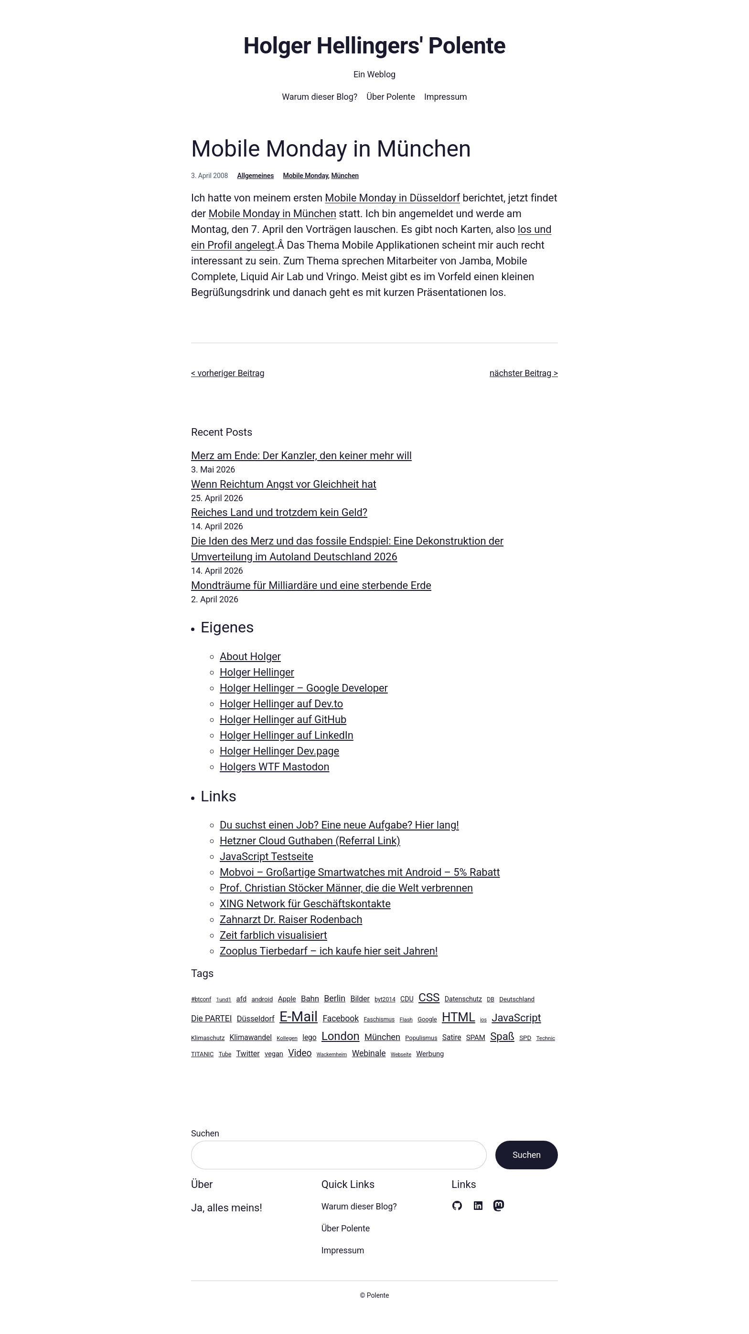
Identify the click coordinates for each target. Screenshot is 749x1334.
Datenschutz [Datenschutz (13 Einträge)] (463, 999)
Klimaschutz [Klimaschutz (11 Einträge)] (208, 1037)
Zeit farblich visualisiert (273, 935)
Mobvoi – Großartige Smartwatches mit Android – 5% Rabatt (360, 872)
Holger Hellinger (257, 672)
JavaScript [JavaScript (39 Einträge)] (516, 1017)
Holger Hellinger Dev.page (279, 751)
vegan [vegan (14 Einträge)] (274, 1054)
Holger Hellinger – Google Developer (304, 688)
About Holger (250, 656)
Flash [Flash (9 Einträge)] (406, 1019)
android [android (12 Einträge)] (262, 999)
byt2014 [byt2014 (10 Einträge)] (384, 999)
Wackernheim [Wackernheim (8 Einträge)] (332, 1054)
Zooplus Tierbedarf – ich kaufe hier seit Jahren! (329, 951)
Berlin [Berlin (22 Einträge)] (334, 998)
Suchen (205, 1133)
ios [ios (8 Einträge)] (483, 1020)
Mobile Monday (305, 175)
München (345, 175)
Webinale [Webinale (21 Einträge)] (369, 1053)
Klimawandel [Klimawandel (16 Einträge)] (251, 1037)
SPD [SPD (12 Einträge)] (525, 1037)
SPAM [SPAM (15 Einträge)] (475, 1037)
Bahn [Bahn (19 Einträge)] (310, 998)
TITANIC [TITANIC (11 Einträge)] (202, 1054)
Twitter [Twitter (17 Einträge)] (248, 1053)
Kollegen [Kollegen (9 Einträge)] (287, 1038)
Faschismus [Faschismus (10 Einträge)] (379, 1019)
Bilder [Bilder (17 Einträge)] (359, 998)
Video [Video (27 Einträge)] (299, 1053)
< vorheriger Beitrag (227, 373)
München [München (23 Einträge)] (382, 1037)
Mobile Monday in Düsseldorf (392, 198)
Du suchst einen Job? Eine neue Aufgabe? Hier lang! (339, 825)
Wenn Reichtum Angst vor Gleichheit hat (283, 484)
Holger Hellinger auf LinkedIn (286, 735)
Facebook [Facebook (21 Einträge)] (340, 1018)
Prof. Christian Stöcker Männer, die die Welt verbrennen (346, 888)
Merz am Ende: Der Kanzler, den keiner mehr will (301, 456)
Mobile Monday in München (272, 214)
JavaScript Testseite (266, 856)
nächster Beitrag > (524, 373)
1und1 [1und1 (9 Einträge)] (224, 999)
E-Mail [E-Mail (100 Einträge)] (298, 1016)
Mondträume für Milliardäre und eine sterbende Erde (311, 585)
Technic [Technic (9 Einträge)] (545, 1038)
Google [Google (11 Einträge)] (427, 1019)
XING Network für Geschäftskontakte (305, 904)
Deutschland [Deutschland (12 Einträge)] (517, 999)
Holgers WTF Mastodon (274, 767)
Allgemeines (255, 175)
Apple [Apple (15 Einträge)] (287, 999)
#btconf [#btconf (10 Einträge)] (201, 999)
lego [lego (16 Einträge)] (309, 1037)
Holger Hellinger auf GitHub (283, 719)
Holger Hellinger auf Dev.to (281, 704)
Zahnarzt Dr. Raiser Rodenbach (291, 919)
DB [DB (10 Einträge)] (490, 999)
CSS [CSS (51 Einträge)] (428, 997)
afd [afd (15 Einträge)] (241, 999)
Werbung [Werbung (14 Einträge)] (430, 1054)
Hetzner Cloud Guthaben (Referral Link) (310, 841)
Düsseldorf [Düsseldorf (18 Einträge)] (256, 1018)
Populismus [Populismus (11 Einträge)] (421, 1037)
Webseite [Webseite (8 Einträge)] (401, 1054)
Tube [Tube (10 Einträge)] (225, 1054)
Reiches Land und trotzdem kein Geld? (279, 512)
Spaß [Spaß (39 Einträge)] (502, 1036)
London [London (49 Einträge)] (340, 1036)
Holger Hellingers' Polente (374, 45)
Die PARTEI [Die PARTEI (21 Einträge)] (211, 1018)
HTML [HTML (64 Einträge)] (458, 1017)
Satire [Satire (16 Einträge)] (451, 1037)
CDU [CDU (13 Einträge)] (407, 999)
